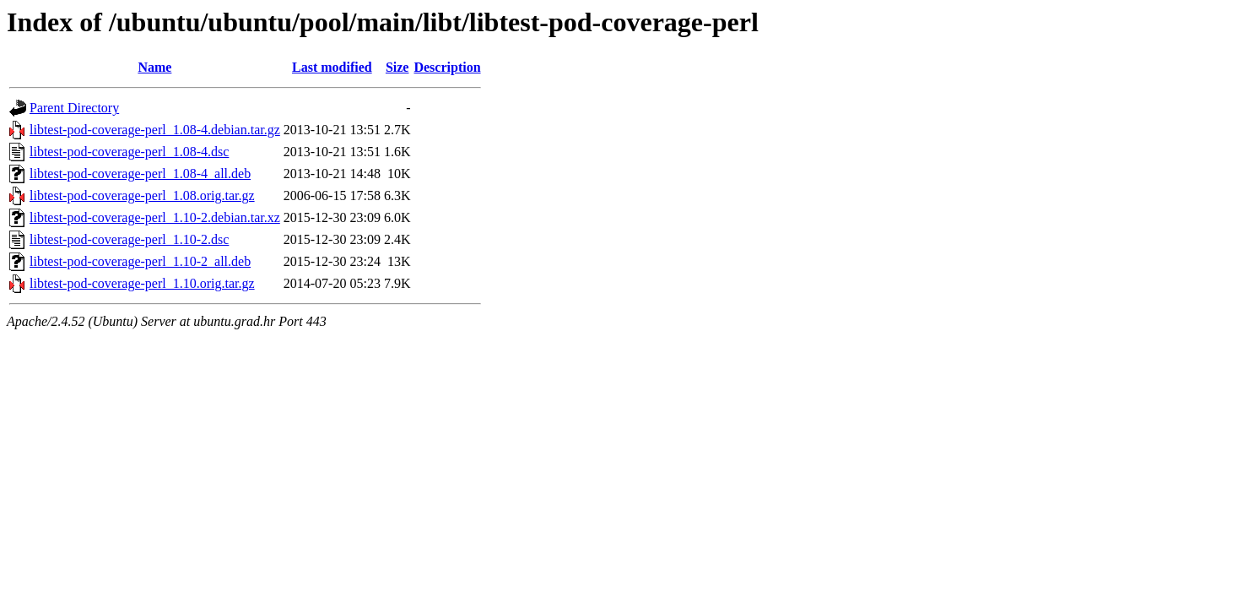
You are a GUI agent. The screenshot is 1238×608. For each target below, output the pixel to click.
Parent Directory (74, 107)
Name (154, 67)
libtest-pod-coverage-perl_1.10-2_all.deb (140, 261)
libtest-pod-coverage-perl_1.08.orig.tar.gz (142, 195)
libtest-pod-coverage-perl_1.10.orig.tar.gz (142, 283)
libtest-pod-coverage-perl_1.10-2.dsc (129, 239)
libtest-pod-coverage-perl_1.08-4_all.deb (140, 173)
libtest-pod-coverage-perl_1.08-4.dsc (129, 151)
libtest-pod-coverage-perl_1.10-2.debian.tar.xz (155, 217)
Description (447, 67)
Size (397, 67)
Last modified (332, 67)
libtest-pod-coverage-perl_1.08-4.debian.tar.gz (155, 129)
